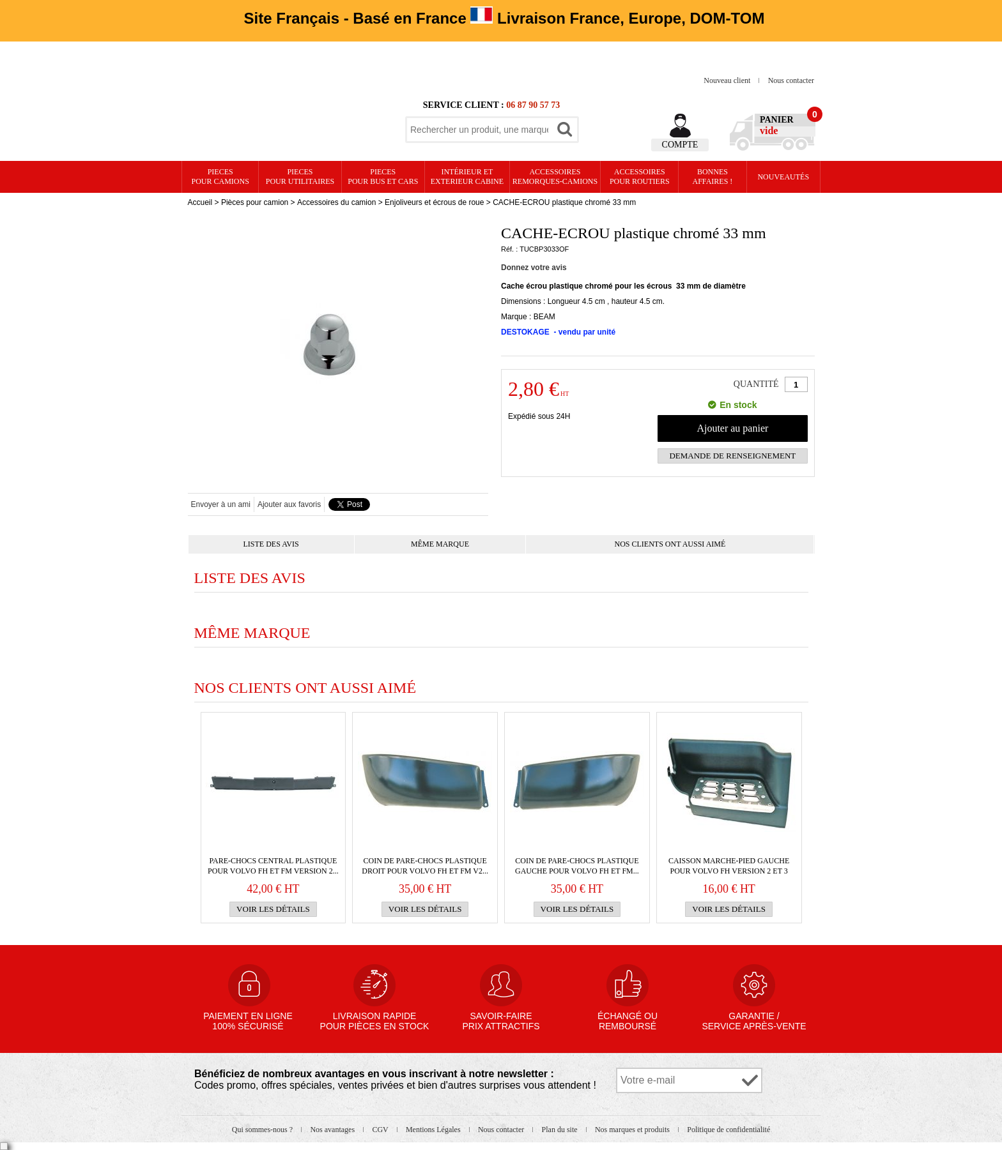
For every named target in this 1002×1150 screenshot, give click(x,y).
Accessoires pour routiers (640, 176)
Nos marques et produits (633, 1129)
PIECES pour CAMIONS (220, 176)
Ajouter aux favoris (289, 504)
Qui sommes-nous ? (263, 1129)
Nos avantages (333, 1129)
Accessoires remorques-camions (555, 176)
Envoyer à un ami (220, 504)
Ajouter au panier (732, 428)
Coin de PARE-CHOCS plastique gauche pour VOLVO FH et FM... (577, 865)
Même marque (440, 544)
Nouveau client (728, 80)
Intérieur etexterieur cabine (467, 176)
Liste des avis (271, 544)
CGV (381, 1129)
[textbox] (479, 129)
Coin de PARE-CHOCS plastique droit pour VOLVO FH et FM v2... (425, 865)
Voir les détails (273, 909)
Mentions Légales (434, 1129)
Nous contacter (791, 80)
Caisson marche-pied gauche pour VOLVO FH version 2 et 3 (728, 865)
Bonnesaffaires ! (713, 176)
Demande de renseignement (732, 455)
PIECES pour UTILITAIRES (300, 176)
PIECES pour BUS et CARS (383, 176)
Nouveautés (783, 176)
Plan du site (561, 1129)
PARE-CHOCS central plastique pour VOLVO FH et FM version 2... (273, 865)
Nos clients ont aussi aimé (670, 544)
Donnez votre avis (534, 267)
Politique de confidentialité (728, 1129)
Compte (680, 144)
